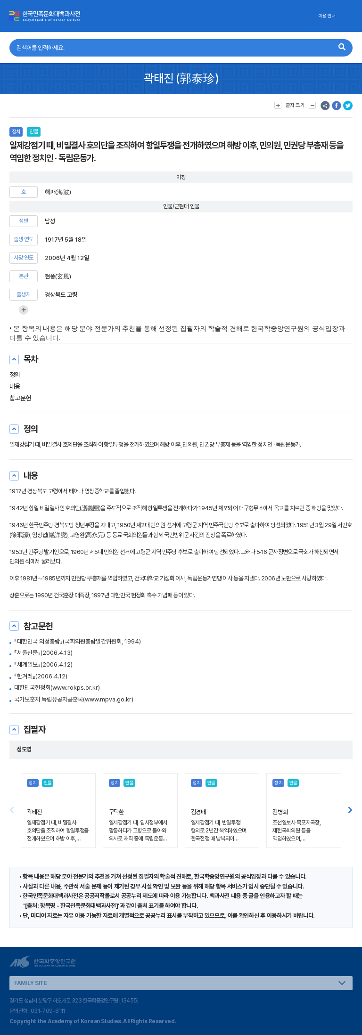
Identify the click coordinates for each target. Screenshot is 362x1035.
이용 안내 (327, 15)
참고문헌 (20, 398)
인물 (33, 132)
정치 (16, 132)
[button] (350, 810)
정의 (14, 374)
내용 (14, 386)
